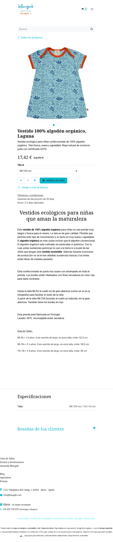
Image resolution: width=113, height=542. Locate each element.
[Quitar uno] (21, 180)
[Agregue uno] (34, 180)
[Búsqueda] (92, 29)
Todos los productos (30, 37)
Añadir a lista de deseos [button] (33, 187)
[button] (21, 124)
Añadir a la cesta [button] (53, 180)
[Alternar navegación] (92, 9)
